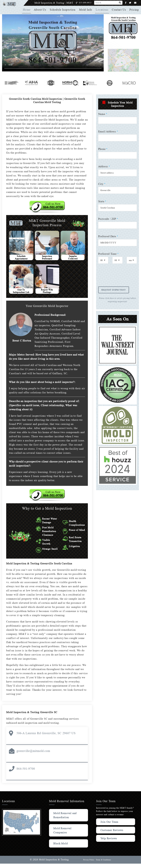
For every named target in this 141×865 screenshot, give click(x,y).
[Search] (120, 3)
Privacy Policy (88, 861)
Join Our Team (110, 823)
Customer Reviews (106, 833)
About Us (41, 9)
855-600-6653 (88, 3)
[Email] (135, 3)
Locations (102, 9)
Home (28, 9)
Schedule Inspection (63, 9)
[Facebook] (125, 3)
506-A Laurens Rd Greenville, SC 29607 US (46, 734)
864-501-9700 (26, 770)
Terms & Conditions (103, 861)
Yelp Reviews (108, 842)
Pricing (134, 9)
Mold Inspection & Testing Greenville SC (32, 713)
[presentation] (119, 277)
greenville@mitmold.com (33, 752)
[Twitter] (130, 3)
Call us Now (53, 205)
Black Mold (60, 844)
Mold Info (86, 9)
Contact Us (119, 9)
